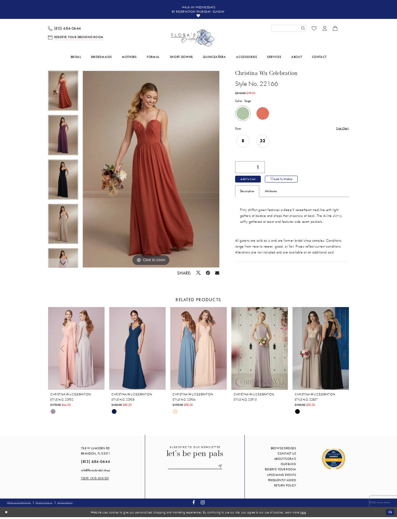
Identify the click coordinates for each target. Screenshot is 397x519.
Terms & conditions (19, 504)
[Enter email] (195, 468)
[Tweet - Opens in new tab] (198, 274)
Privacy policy (43, 504)
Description (247, 194)
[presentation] (76, 350)
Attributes (271, 194)
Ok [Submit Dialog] (389, 514)
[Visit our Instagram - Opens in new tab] (202, 504)
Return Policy (285, 487)
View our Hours (95, 480)
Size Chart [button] (342, 130)
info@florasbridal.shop (95, 472)
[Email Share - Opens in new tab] (217, 274)
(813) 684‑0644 (95, 463)
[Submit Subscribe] (222, 468)
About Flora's (285, 461)
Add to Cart (248, 182)
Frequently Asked (282, 482)
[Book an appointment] (76, 39)
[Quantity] (250, 169)
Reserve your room (280, 471)
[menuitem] (64, 30)
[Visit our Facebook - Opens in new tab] (194, 504)
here (303, 514)
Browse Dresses (283, 450)
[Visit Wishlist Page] (314, 30)
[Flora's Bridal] (193, 39)
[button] (324, 30)
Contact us (287, 455)
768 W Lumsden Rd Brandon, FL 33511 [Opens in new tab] (95, 452)
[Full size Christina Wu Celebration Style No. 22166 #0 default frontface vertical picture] (151, 171)
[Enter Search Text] (288, 30)
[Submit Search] (302, 30)
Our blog (288, 466)
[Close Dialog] (7, 514)
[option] (63, 95)
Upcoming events (281, 476)
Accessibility (65, 504)
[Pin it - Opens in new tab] (208, 274)
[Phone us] (64, 30)
